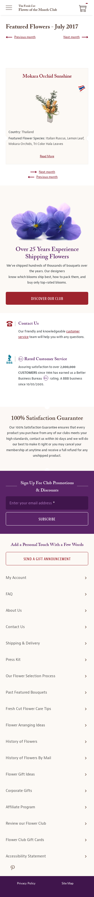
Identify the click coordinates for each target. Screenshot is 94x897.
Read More (47, 156)
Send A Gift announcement (47, 559)
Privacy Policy (26, 883)
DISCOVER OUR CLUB (47, 299)
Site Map (67, 883)
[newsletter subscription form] (47, 502)
